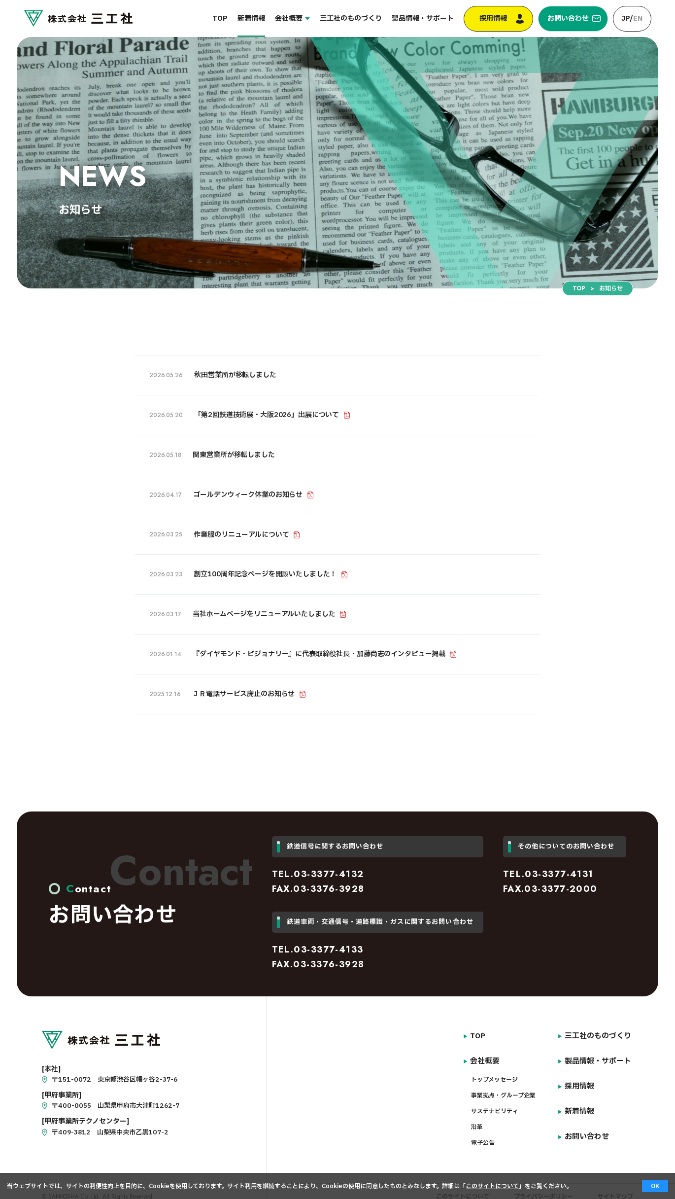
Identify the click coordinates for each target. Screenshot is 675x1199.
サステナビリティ (496, 1105)
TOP (228, 18)
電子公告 (485, 1136)
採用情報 (499, 18)
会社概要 (297, 18)
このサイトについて (492, 1186)
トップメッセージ (496, 1073)
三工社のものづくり (359, 18)
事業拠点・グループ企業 (505, 1089)
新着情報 (259, 18)
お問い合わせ (570, 18)
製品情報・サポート (431, 18)
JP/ (631, 18)
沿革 (479, 1121)
